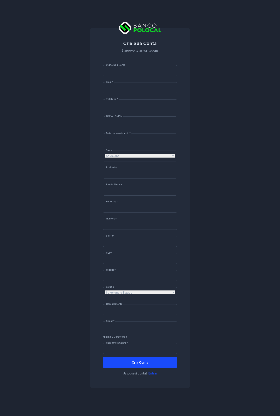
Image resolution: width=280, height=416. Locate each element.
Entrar (152, 373)
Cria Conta (140, 362)
